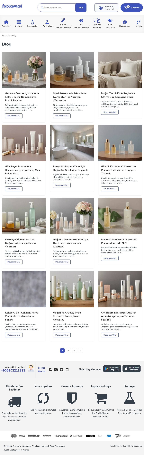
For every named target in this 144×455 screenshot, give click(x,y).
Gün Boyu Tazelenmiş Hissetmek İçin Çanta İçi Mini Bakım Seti (22, 170)
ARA (81, 7)
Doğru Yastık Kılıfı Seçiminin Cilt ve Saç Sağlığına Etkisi (118, 95)
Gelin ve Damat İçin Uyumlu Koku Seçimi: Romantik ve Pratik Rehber (22, 97)
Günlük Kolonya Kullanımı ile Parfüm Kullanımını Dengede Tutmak (118, 170)
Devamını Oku (13, 115)
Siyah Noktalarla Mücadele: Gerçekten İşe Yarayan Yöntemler (69, 97)
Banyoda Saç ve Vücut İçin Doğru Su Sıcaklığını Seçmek (70, 168)
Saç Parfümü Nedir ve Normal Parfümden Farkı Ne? (119, 241)
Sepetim (132, 7)
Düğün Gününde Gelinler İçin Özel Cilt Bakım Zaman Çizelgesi (70, 243)
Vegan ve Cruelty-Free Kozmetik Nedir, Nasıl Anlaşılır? (67, 316)
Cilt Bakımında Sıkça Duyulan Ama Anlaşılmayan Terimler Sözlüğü (118, 316)
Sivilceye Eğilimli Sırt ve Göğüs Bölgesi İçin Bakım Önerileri (20, 243)
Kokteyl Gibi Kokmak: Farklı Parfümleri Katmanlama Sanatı (21, 316)
